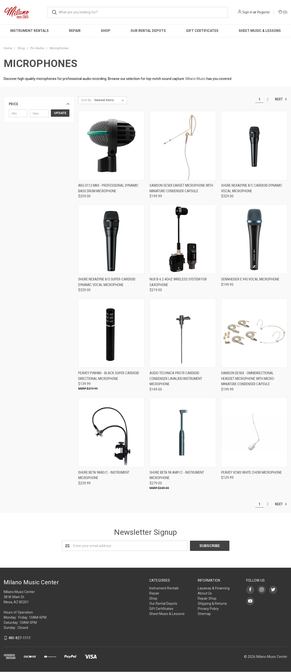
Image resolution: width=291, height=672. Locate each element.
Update (60, 113)
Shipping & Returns (212, 603)
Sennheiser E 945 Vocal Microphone (250, 279)
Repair (75, 31)
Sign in (247, 12)
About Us (205, 593)
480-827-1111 (19, 638)
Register (263, 12)
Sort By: (86, 100)
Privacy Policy (208, 609)
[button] (39, 104)
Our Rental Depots (148, 31)
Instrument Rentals (29, 31)
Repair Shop (207, 598)
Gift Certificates (202, 31)
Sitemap (204, 614)
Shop (105, 31)
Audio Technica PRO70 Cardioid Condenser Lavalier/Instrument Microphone (176, 378)
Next (281, 99)
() (282, 12)
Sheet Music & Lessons (167, 614)
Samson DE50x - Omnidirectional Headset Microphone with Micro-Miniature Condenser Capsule (248, 378)
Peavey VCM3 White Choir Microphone (251, 472)
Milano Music (196, 79)
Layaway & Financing (214, 588)
